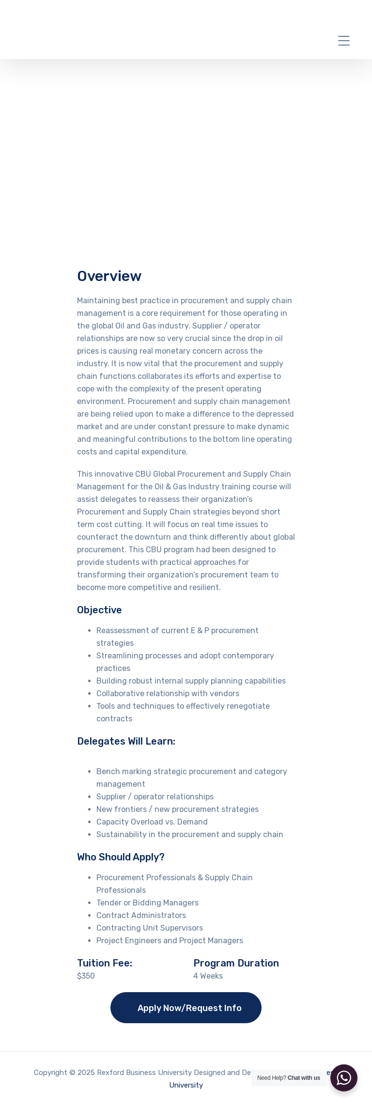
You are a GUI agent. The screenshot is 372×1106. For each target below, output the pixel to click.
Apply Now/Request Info (190, 1008)
